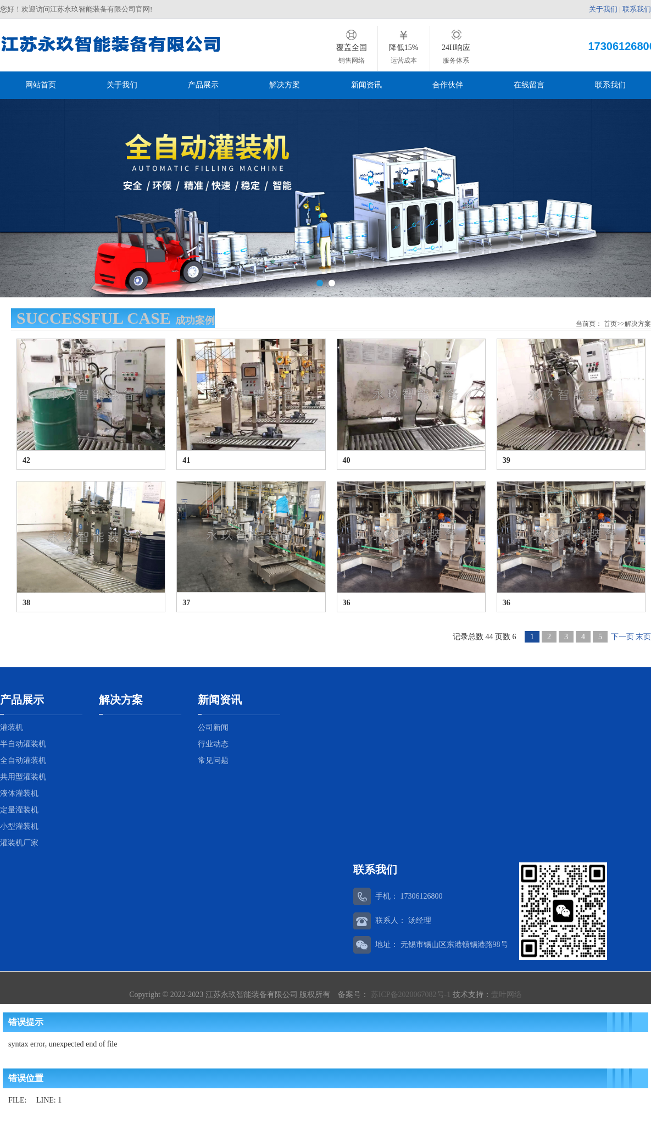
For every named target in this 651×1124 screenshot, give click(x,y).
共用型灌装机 (23, 776)
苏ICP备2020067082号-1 (410, 993)
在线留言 (529, 85)
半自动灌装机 (23, 743)
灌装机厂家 (19, 842)
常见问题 (213, 759)
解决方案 (284, 85)
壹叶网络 (506, 993)
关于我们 (603, 9)
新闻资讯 (366, 85)
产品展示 (203, 85)
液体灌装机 (19, 792)
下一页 (622, 636)
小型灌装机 (19, 825)
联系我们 (636, 9)
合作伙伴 (447, 85)
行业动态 (213, 743)
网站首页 (40, 85)
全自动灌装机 (23, 759)
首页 (610, 322)
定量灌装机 (19, 809)
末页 (643, 636)
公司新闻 (213, 726)
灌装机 (11, 726)
